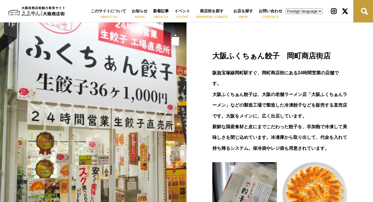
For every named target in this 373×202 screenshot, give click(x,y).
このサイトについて (108, 11)
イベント (182, 11)
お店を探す (243, 11)
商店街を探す (212, 11)
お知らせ (139, 11)
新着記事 (161, 11)
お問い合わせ (270, 11)
